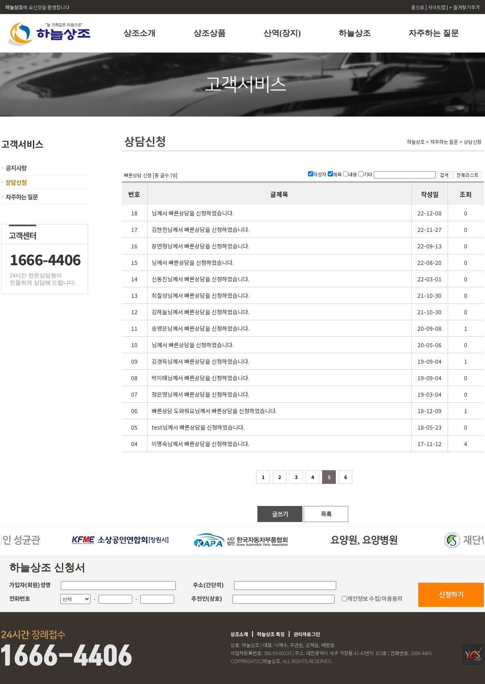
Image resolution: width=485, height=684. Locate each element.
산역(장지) (282, 33)
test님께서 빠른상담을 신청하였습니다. (198, 427)
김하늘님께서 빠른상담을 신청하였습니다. (200, 312)
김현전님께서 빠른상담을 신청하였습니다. (200, 229)
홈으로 (418, 7)
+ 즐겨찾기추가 (464, 7)
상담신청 (16, 182)
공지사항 (16, 168)
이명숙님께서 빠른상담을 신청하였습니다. (200, 444)
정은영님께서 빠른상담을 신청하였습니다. (200, 394)
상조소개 (139, 33)
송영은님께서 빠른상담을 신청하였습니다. (200, 328)
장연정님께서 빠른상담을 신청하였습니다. (200, 246)
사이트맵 (437, 7)
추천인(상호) (206, 598)
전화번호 (19, 598)
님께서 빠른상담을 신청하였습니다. (193, 213)
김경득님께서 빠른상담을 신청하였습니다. (200, 361)
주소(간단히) (208, 585)
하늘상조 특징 (271, 634)
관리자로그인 (307, 634)
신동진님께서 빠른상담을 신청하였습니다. (200, 279)
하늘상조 (355, 33)
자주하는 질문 (434, 33)
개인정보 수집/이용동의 (375, 598)
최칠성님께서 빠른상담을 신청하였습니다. (200, 295)
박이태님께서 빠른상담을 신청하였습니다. (200, 378)
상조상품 (209, 33)
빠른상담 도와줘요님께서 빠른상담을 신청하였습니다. (214, 411)
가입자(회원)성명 (30, 585)
